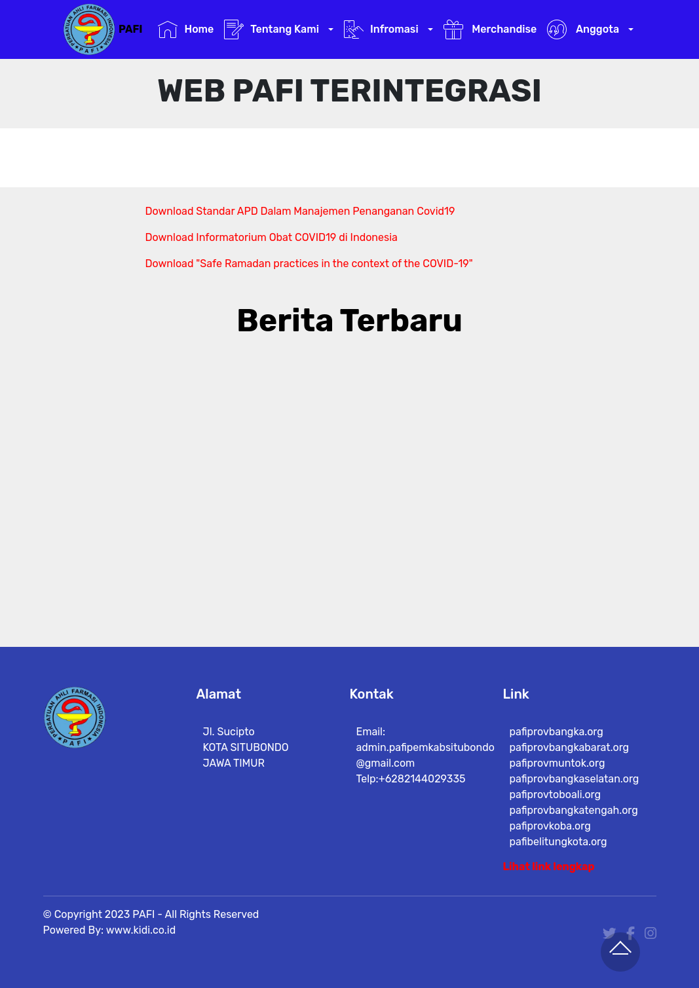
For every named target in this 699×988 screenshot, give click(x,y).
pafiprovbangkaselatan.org (574, 779)
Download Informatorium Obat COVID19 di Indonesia (271, 237)
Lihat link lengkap (549, 866)
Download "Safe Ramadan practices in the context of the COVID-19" (309, 263)
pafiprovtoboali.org (555, 794)
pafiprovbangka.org (556, 731)
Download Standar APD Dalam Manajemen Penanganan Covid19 (300, 211)
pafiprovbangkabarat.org (570, 747)
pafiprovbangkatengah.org (574, 810)
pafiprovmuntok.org (557, 763)
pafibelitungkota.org (558, 841)
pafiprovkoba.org (550, 826)
